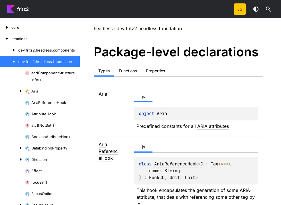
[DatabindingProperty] (12, 148)
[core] (5, 27)
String (172, 171)
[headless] (5, 38)
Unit (175, 178)
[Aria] (12, 91)
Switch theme (256, 9)
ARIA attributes (213, 126)
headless (103, 28)
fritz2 (23, 9)
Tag (214, 164)
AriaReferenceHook (176, 164)
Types (104, 70)
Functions (128, 70)
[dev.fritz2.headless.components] (9, 50)
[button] (268, 9)
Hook (154, 178)
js (239, 9)
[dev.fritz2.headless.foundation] (9, 61)
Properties (155, 70)
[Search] (268, 9)
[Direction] (12, 159)
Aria (162, 113)
